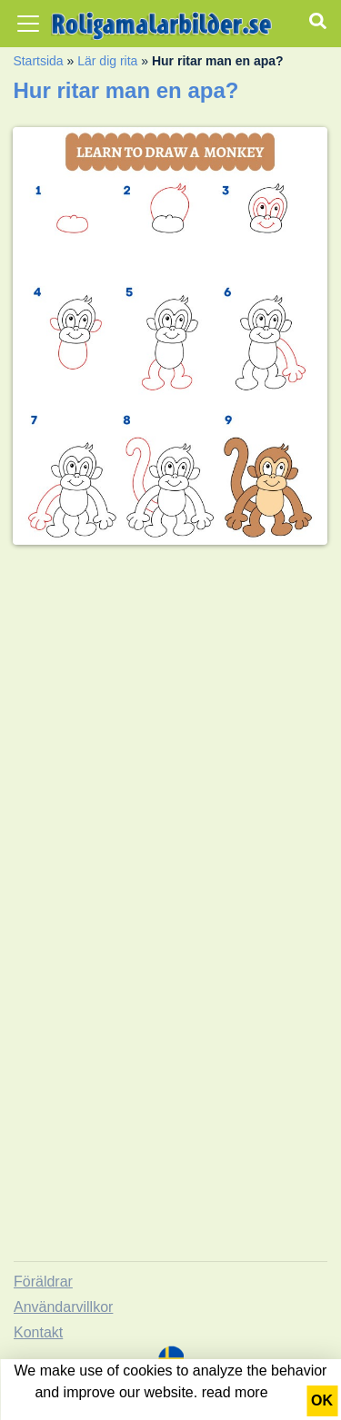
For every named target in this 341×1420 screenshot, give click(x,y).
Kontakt (38, 1332)
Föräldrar (43, 1281)
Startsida (38, 61)
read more (235, 1392)
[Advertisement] (170, 729)
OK (322, 1400)
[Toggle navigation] (28, 23)
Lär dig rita (107, 61)
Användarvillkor (63, 1307)
